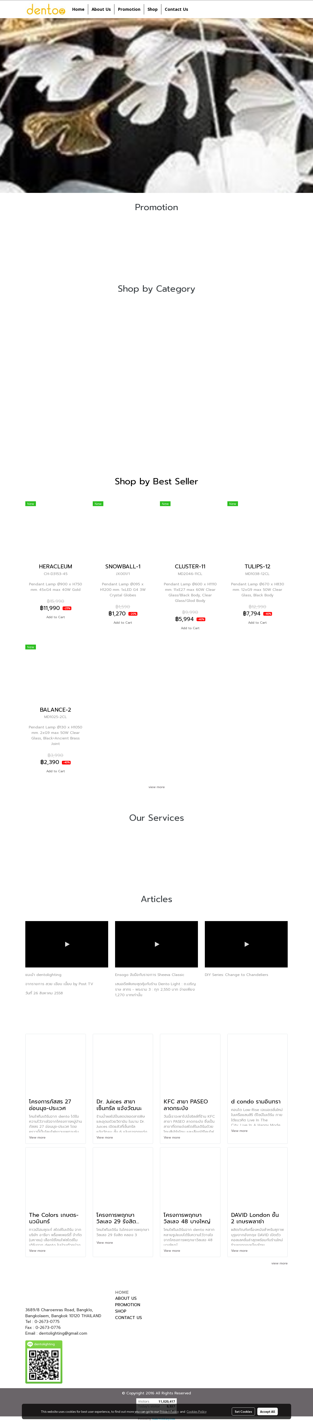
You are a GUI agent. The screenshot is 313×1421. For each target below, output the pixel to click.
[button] (195, 9)
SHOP (120, 1311)
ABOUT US (126, 1298)
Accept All (267, 1411)
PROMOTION (127, 1305)
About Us (101, 9)
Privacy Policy (169, 1411)
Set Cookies (243, 1411)
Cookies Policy (196, 1411)
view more (156, 787)
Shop (153, 9)
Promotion (129, 9)
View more (38, 1137)
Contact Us (176, 9)
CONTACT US (128, 1317)
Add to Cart (55, 617)
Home (78, 9)
